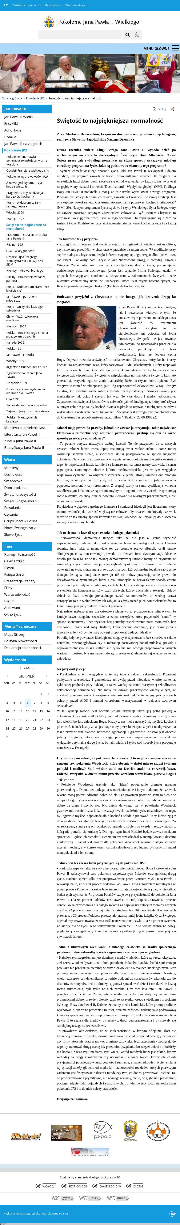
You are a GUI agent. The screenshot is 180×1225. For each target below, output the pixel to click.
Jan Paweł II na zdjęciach (23, 143)
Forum (9, 601)
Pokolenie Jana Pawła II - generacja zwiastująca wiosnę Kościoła (26, 160)
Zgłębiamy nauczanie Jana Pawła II (24, 375)
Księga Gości (14, 574)
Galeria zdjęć (14, 561)
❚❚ (8, 85)
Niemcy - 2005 (16, 326)
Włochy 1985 (15, 361)
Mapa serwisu (53, 5)
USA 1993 (13, 399)
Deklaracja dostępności (26, 5)
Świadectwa (13, 481)
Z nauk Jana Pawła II (20, 441)
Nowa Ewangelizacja (20, 527)
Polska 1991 (14, 349)
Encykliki (11, 123)
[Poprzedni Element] (20, 86)
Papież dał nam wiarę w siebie (26, 405)
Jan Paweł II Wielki (18, 117)
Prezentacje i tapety (19, 581)
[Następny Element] (30, 86)
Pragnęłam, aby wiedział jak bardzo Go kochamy (25, 194)
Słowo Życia (13, 534)
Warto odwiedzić (17, 594)
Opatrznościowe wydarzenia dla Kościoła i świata (25, 391)
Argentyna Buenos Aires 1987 (26, 367)
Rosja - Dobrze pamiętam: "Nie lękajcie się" (27, 288)
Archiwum (12, 607)
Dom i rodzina (15, 487)
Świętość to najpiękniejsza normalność (26, 227)
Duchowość (13, 474)
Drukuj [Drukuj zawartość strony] (159, 109)
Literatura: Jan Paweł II (22, 434)
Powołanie (12, 507)
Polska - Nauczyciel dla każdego (21, 419)
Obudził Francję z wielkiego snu (27, 170)
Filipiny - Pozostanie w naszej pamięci (26, 279)
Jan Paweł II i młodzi (20, 355)
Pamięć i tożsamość (19, 554)
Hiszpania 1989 (16, 383)
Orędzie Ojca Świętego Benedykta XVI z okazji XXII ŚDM (24, 260)
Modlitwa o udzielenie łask (25, 427)
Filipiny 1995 (14, 244)
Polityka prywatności (20, 641)
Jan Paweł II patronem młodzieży (21, 298)
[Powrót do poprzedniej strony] (173, 109)
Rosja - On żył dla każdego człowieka (24, 308)
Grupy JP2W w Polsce (20, 521)
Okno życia (12, 614)
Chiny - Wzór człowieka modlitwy (22, 318)
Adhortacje (12, 130)
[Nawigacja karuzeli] (25, 86)
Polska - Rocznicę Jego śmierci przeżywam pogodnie (27, 334)
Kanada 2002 (15, 342)
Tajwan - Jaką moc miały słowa (27, 411)
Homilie (10, 137)
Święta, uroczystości (20, 494)
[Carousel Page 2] (45, 86)
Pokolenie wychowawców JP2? (27, 177)
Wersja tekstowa (75, 5)
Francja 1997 (15, 219)
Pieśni (9, 568)
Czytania (11, 514)
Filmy (8, 587)
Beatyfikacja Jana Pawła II (24, 447)
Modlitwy (11, 467)
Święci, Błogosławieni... (21, 501)
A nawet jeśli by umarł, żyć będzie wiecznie (24, 184)
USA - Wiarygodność (20, 251)
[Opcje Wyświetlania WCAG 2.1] (137, 34)
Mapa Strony (14, 634)
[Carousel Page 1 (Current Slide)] (41, 86)
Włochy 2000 (15, 212)
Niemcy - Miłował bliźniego (24, 270)
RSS (6, 5)
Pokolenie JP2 (15, 150)
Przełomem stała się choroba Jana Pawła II (26, 236)
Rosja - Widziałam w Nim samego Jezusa (23, 204)
